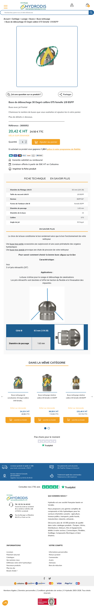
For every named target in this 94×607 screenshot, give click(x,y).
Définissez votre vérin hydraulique (18, 563)
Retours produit (54, 555)
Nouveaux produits (13, 565)
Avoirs (51, 560)
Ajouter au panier (46, 142)
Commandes (53, 557)
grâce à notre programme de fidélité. (64, 149)
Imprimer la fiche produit (22, 168)
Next (92, 397)
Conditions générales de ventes (49, 590)
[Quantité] (22, 141)
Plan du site (10, 568)
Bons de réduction (55, 565)
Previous (2, 397)
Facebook (44, 578)
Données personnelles (27, 590)
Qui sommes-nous (13, 560)
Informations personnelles (58, 552)
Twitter (50, 578)
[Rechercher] (44, 12)
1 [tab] (45, 428)
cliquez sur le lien (68, 255)
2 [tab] (49, 428)
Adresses (52, 563)
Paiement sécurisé (13, 555)
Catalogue (10, 557)
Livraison (9, 552)
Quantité (13, 142)
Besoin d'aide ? (11, 571)
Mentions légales (10, 590)
